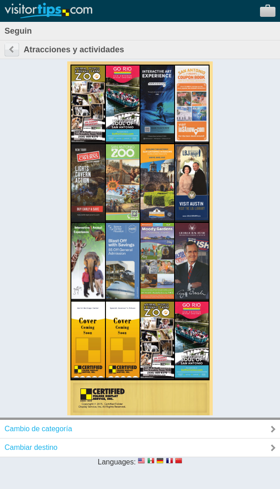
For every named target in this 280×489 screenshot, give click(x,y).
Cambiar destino (31, 447)
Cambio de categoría (38, 429)
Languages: (117, 462)
